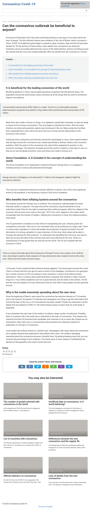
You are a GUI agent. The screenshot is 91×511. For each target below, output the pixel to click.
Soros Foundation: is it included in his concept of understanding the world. (40, 69)
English (49, 506)
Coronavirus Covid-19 (18, 4)
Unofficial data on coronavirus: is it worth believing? (66, 403)
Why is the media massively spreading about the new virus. (33, 78)
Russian (41, 506)
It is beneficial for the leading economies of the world (31, 65)
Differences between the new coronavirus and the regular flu (64, 440)
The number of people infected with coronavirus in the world (21, 403)
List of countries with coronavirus (20, 438)
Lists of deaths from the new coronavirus (63, 477)
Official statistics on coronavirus (20, 475)
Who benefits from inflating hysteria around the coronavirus (33, 74)
